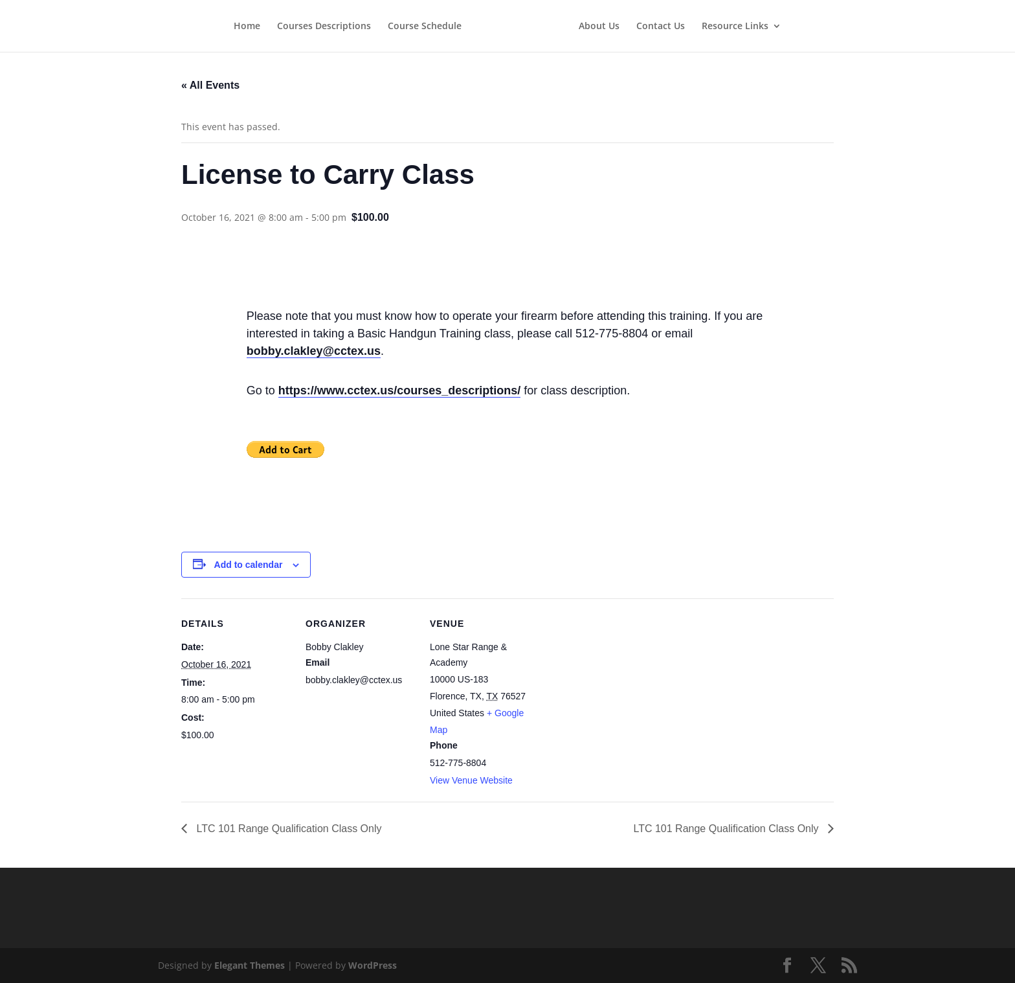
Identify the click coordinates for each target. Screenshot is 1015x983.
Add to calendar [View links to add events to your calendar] (248, 564)
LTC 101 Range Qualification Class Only (288, 828)
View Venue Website (471, 780)
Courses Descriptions (324, 26)
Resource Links (735, 26)
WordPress (372, 965)
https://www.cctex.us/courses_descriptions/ (399, 390)
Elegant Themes (249, 965)
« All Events (210, 85)
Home (247, 26)
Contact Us (660, 26)
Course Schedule (425, 26)
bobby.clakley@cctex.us (314, 351)
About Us (599, 26)
